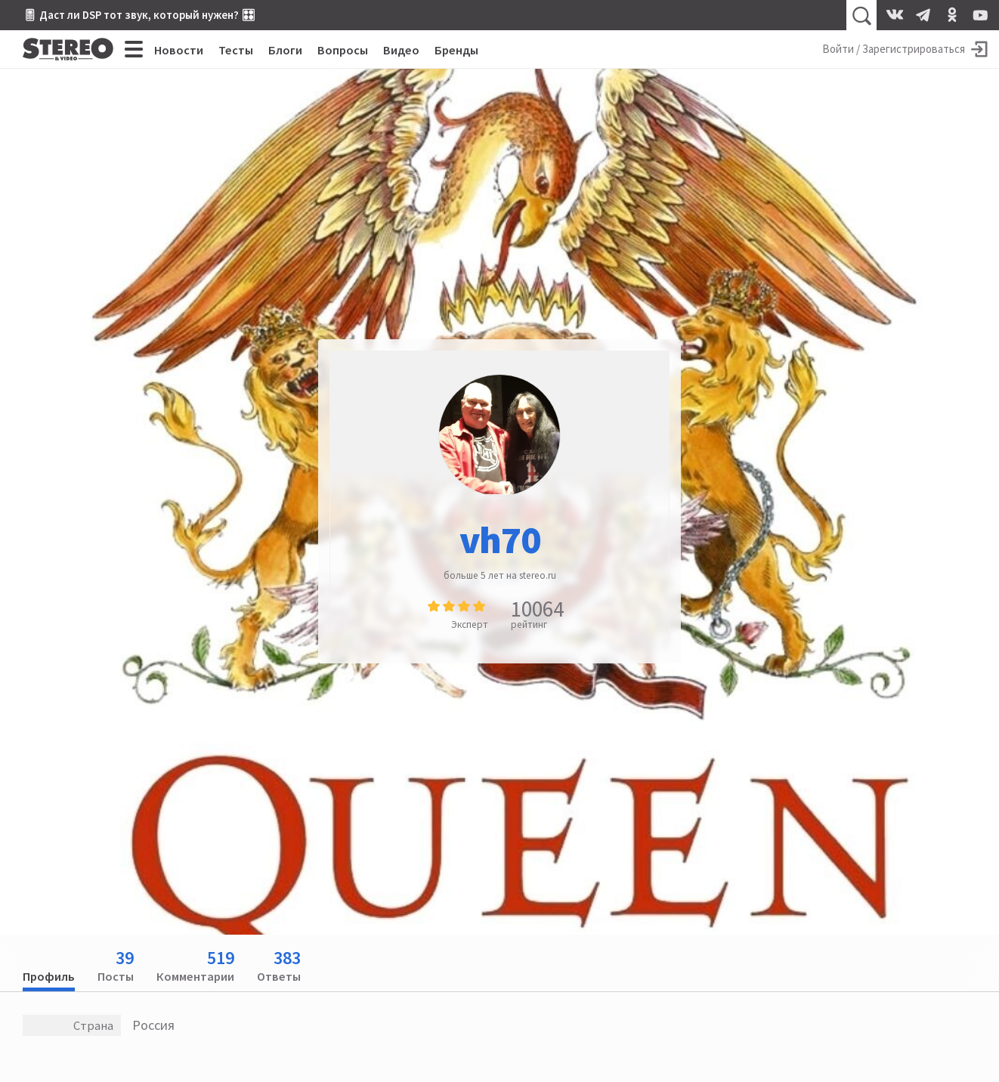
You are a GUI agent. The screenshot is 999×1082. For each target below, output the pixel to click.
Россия (153, 1025)
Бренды (456, 49)
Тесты (235, 49)
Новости (178, 49)
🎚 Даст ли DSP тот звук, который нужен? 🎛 (139, 15)
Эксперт (469, 624)
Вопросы (342, 49)
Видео (401, 49)
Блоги (285, 49)
